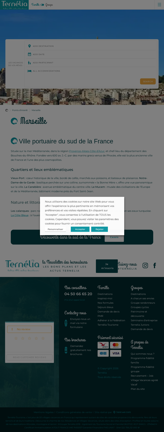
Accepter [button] (80, 229)
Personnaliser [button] (55, 229)
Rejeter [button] (99, 229)
